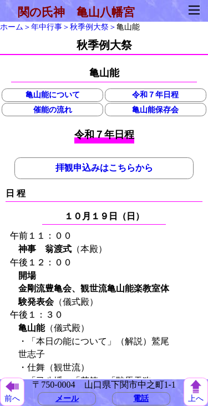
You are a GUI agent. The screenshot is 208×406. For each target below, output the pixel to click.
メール (67, 398)
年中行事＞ (50, 26)
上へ (196, 391)
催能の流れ (52, 109)
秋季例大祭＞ (93, 26)
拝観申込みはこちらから (104, 167)
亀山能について (53, 94)
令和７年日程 (155, 94)
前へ (12, 392)
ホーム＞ (15, 26)
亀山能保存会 (155, 109)
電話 (141, 398)
